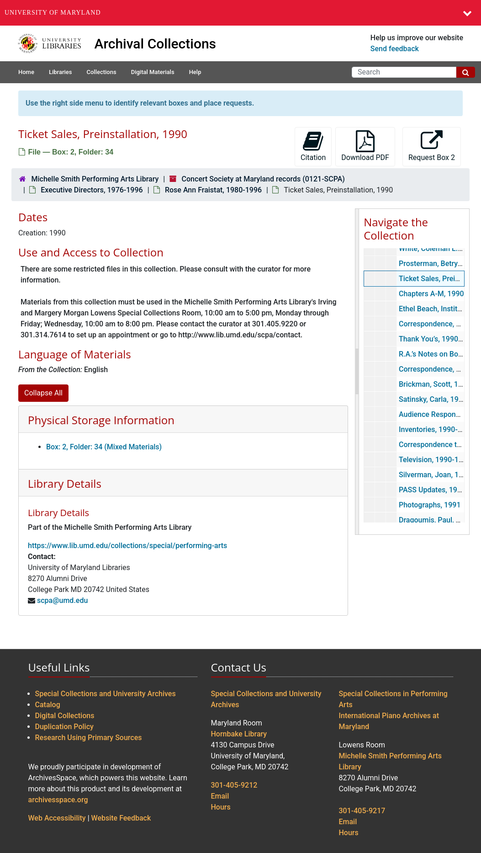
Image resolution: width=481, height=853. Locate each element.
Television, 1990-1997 (435, 459)
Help (195, 72)
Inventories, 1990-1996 (436, 429)
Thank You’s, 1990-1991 (438, 339)
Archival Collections (156, 44)
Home (26, 72)
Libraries (60, 72)
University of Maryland (53, 12)
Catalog (47, 704)
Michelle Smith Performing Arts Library (95, 179)
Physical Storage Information (101, 419)
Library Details (64, 483)
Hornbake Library (239, 734)
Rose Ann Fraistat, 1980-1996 (213, 190)
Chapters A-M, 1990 (431, 293)
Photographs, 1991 (430, 505)
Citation (313, 146)
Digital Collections (65, 715)
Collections (101, 72)
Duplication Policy (64, 726)
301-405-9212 (234, 785)
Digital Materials (152, 72)
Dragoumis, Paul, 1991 (435, 520)
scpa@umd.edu (62, 600)
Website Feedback (121, 818)
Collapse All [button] (43, 393)
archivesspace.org (58, 799)
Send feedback (394, 48)
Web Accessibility (57, 818)
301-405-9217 (362, 810)
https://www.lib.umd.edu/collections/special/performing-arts (127, 545)
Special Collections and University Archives (105, 693)
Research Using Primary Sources (88, 737)
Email (220, 796)
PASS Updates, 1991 (432, 489)
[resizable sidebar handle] (357, 371)
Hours (221, 807)
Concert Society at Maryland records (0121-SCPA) (263, 179)
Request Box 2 (431, 146)
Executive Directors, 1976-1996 (92, 190)
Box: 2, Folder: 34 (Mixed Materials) (104, 446)
